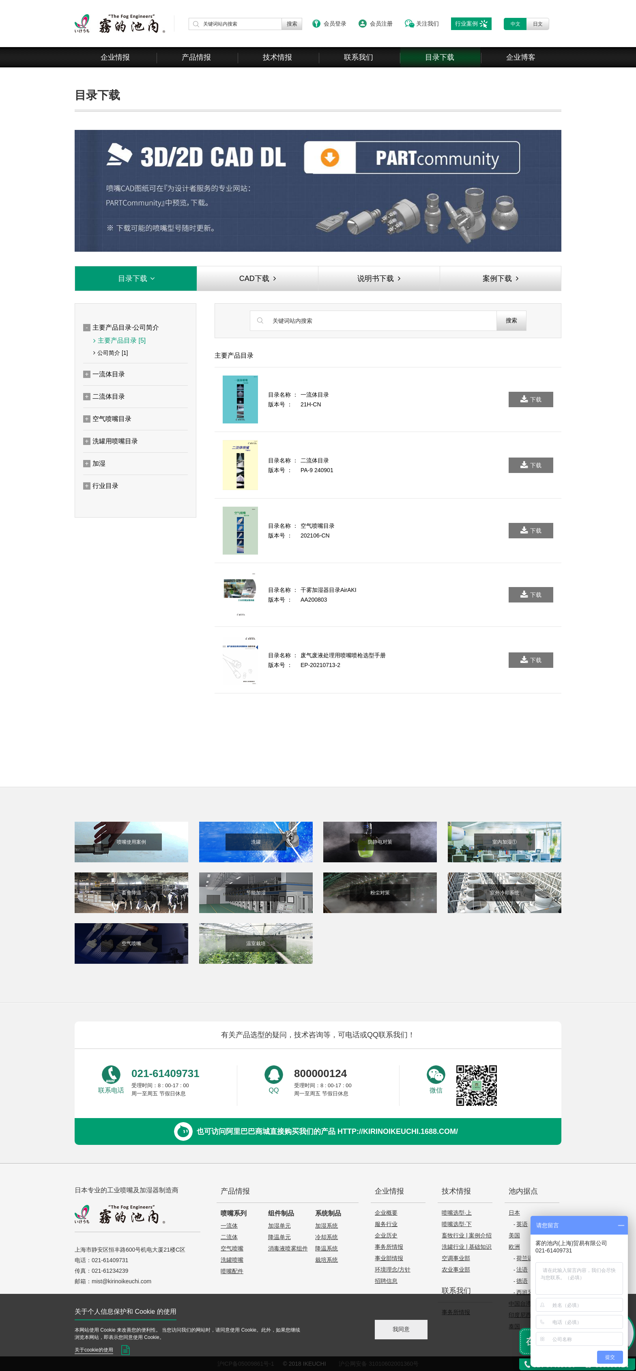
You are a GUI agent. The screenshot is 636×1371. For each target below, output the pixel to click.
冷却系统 (326, 1237)
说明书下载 (378, 278)
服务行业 (386, 1224)
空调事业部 (456, 1258)
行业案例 (466, 23)
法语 (522, 1269)
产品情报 (196, 57)
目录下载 (439, 57)
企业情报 (115, 57)
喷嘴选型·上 (457, 1212)
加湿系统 (326, 1225)
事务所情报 (389, 1247)
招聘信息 (386, 1281)
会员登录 (335, 23)
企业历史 (386, 1235)
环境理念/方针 (392, 1269)
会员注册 (381, 23)
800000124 (320, 1073)
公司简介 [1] (110, 353)
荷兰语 (524, 1258)
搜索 (511, 320)
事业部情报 (389, 1258)
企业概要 (386, 1212)
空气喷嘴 (232, 1248)
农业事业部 (456, 1269)
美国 (514, 1235)
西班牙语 (527, 1292)
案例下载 (500, 278)
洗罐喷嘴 (232, 1260)
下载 (530, 399)
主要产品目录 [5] (119, 340)
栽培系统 (326, 1260)
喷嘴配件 (232, 1271)
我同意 (401, 1329)
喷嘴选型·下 (457, 1224)
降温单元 (279, 1237)
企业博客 (520, 57)
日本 (514, 1212)
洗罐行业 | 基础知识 (467, 1247)
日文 (538, 24)
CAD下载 (257, 278)
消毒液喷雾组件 (288, 1248)
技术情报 (277, 57)
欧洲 (514, 1247)
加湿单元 (279, 1225)
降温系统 (326, 1248)
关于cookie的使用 (94, 1350)
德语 (522, 1281)
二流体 (229, 1237)
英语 (522, 1224)
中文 (515, 24)
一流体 (229, 1225)
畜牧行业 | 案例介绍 (467, 1235)
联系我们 (358, 57)
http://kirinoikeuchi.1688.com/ (397, 1131)
